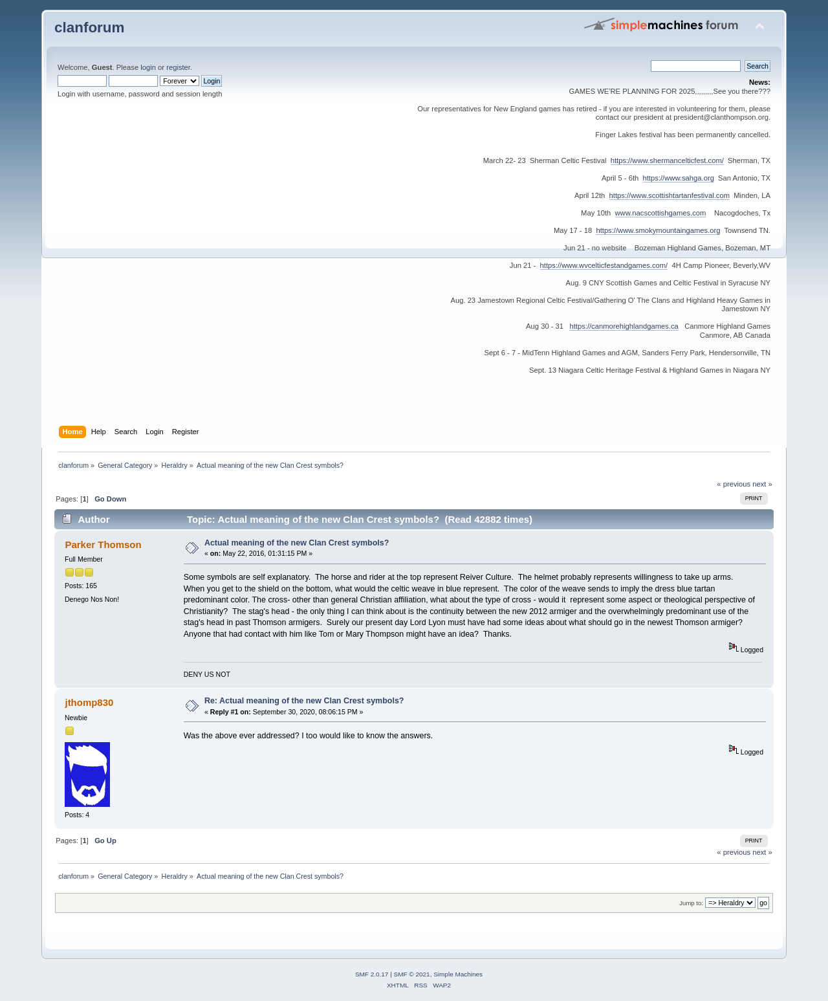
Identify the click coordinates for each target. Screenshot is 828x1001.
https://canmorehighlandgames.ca (623, 326)
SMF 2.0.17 (372, 974)
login (148, 67)
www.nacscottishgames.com (660, 213)
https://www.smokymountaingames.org (658, 230)
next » (762, 484)
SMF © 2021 (412, 974)
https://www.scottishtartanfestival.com (669, 195)
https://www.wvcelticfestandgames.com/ (604, 265)
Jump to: (691, 903)
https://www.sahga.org (678, 178)
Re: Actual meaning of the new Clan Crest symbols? (304, 700)
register (178, 67)
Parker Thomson (103, 544)
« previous (733, 484)
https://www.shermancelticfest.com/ (667, 160)
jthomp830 (89, 702)
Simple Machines (458, 974)
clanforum (89, 27)
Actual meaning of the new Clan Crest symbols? (296, 542)
